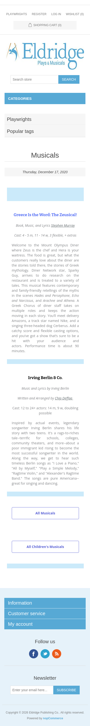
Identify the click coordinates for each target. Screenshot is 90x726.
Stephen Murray (63, 225)
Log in (56, 14)
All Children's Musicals (45, 546)
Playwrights (16, 14)
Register (39, 14)
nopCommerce (53, 718)
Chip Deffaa (64, 398)
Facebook (33, 653)
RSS (56, 653)
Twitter (45, 653)
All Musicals (45, 513)
